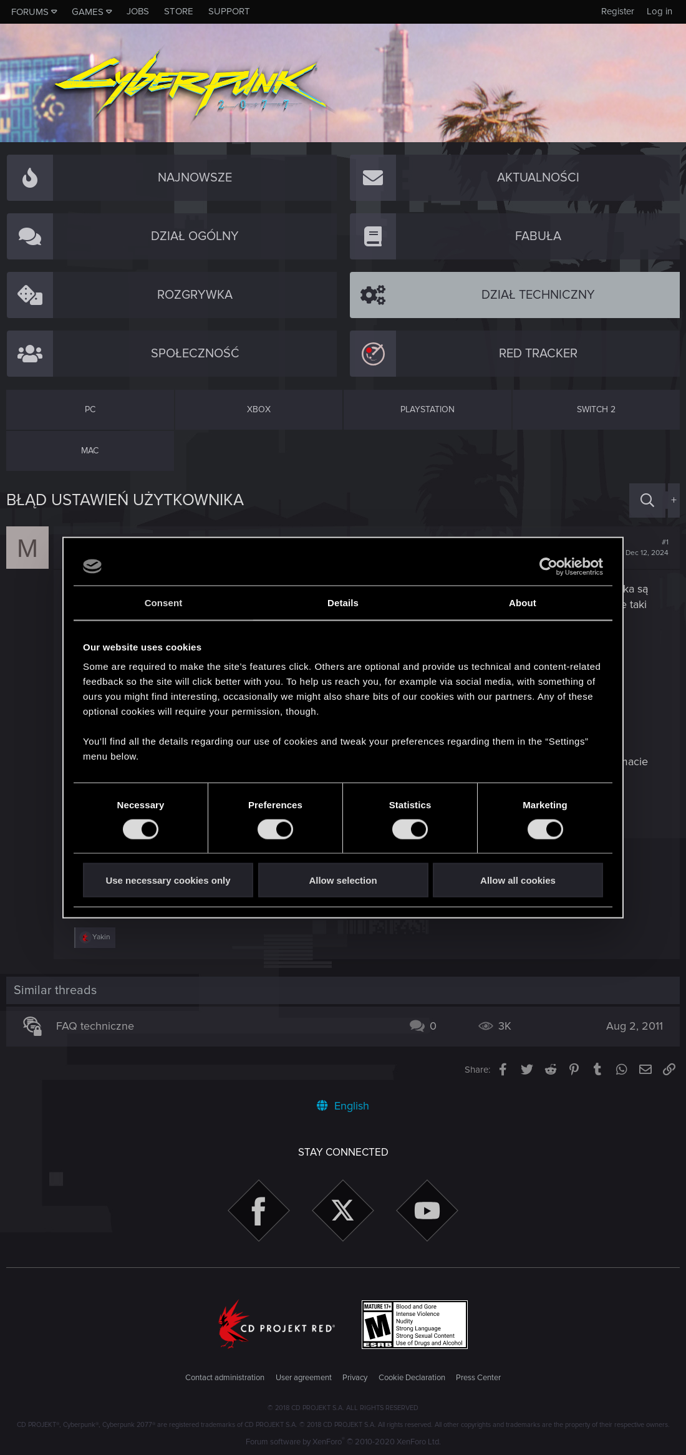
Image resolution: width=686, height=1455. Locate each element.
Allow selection (343, 880)
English (343, 1106)
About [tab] (522, 602)
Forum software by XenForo (343, 1442)
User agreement (304, 1378)
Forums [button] (30, 11)
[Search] (647, 500)
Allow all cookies (518, 880)
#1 (647, 548)
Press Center (478, 1378)
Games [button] (88, 11)
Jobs (138, 11)
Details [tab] (343, 602)
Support (229, 11)
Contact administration (224, 1378)
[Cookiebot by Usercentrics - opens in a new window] (548, 566)
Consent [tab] (164, 602)
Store (178, 11)
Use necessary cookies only (167, 880)
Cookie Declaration (412, 1378)
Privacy (354, 1378)
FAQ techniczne (95, 1026)
